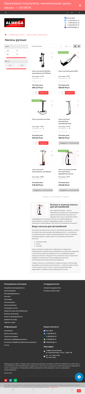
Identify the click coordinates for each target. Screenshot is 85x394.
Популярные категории (15, 284)
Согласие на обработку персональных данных (20, 342)
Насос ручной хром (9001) (68, 71)
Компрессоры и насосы (16, 35)
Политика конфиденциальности (15, 339)
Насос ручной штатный (41, 119)
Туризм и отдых (9, 322)
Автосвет (7, 296)
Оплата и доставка (10, 333)
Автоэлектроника (10, 305)
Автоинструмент (10, 291)
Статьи (6, 345)
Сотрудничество (51, 284)
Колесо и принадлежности (13, 317)
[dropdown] (5, 12)
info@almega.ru (71, 27)
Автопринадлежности (12, 294)
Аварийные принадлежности (14, 288)
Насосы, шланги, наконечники (37, 35)
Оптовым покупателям (52, 291)
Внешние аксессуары (11, 314)
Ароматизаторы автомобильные (16, 311)
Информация (10, 327)
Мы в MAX (69, 18)
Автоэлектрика (9, 302)
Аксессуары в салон (11, 308)
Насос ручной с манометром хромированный (64, 121)
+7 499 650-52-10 (71, 23)
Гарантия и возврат (11, 336)
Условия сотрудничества (52, 288)
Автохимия (8, 299)
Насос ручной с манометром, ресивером (41, 170)
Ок (79, 391)
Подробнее (53, 387)
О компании (8, 331)
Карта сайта (8, 373)
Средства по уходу (10, 319)
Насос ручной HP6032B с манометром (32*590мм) (41, 72)
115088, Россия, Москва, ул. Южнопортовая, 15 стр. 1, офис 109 (59, 351)
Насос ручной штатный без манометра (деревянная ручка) (67, 171)
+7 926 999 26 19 (71, 20)
